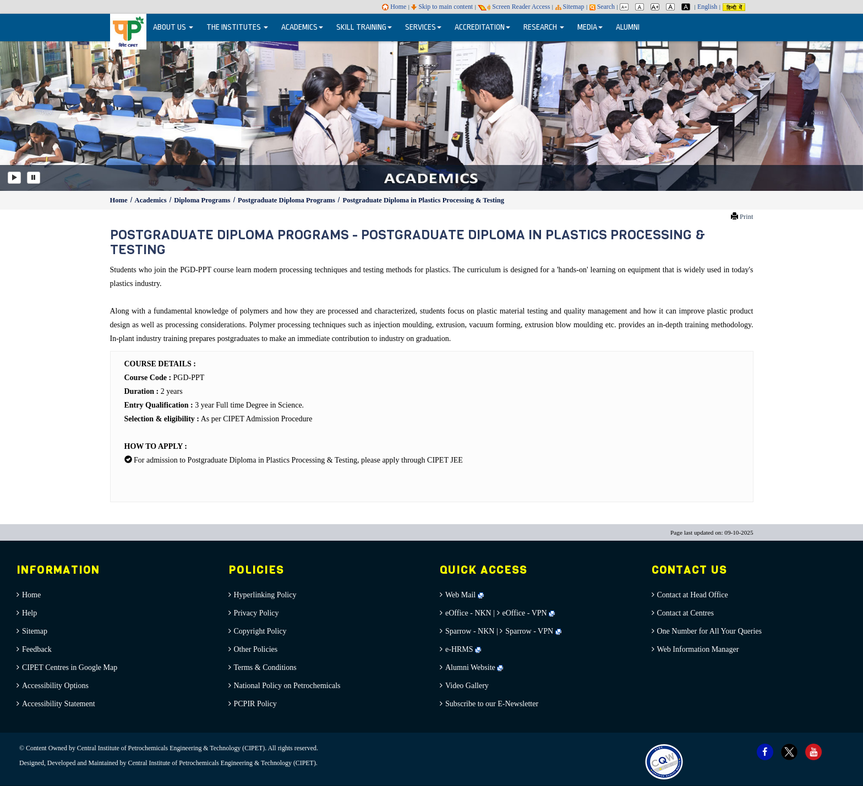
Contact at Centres (685, 613)
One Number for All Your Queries (709, 631)
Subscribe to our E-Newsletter (491, 704)
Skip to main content (442, 6)
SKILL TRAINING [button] (364, 27)
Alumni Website (474, 667)
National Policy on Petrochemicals (287, 685)
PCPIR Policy (255, 704)
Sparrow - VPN (529, 631)
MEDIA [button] (590, 27)
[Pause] (33, 178)
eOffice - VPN (524, 613)
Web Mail (464, 595)
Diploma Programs (203, 200)
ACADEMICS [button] (302, 27)
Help (29, 613)
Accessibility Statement (58, 704)
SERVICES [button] (423, 27)
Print (746, 217)
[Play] (14, 178)
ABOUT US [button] (173, 27)
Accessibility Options (55, 685)
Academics (151, 200)
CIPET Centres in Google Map (69, 667)
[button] (43, 115)
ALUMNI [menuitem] (628, 27)
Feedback (37, 649)
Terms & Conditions (265, 667)
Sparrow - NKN (469, 631)
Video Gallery (467, 685)
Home (394, 6)
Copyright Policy (260, 631)
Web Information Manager (698, 649)
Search (602, 6)
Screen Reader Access (514, 6)
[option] (431, 115)
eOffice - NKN (468, 613)
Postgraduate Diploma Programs (287, 200)
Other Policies (256, 649)
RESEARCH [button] (543, 27)
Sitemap (570, 6)
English (707, 6)
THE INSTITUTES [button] (237, 27)
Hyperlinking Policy (265, 595)
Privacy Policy (256, 613)
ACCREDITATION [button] (482, 27)
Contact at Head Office (692, 595)
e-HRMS (463, 649)
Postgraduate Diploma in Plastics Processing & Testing (423, 200)
